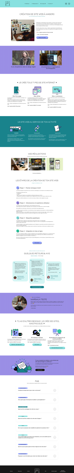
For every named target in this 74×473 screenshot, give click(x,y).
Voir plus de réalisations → (37, 173)
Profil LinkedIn (36, 281)
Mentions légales (54, 471)
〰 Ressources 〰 (35, 3)
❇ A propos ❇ (43, 3)
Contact (28, 471)
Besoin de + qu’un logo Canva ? (17, 344)
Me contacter (37, 242)
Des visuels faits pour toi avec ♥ (57, 347)
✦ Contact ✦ (50, 3)
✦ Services (27, 3)
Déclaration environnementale (62, 471)
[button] (27, 3)
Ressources (20, 471)
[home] (7, 3)
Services (11, 471)
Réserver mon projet (42, 37)
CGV (45, 471)
